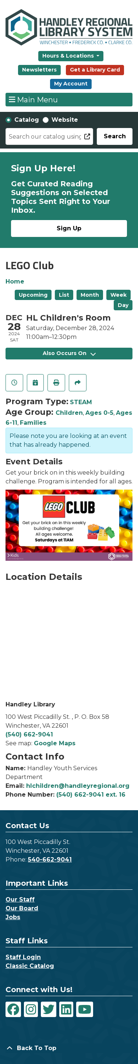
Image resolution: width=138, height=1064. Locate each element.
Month (90, 295)
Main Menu (33, 99)
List (64, 295)
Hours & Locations (68, 55)
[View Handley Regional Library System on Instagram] (31, 1009)
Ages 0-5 (99, 412)
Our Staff (20, 899)
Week (118, 295)
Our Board (22, 908)
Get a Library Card (95, 69)
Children (69, 412)
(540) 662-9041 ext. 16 (90, 794)
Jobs (13, 917)
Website (65, 119)
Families (33, 422)
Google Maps (54, 743)
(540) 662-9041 (29, 734)
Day (123, 305)
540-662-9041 (50, 859)
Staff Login (23, 957)
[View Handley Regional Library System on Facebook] (13, 1009)
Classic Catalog (30, 965)
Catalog (26, 119)
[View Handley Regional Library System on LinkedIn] (66, 1009)
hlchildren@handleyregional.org (78, 785)
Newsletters (39, 69)
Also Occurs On (69, 353)
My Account (71, 83)
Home (15, 281)
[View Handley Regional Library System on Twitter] (48, 1009)
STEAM (81, 402)
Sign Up (69, 228)
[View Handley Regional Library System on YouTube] (84, 1009)
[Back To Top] (69, 1048)
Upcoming (33, 295)
